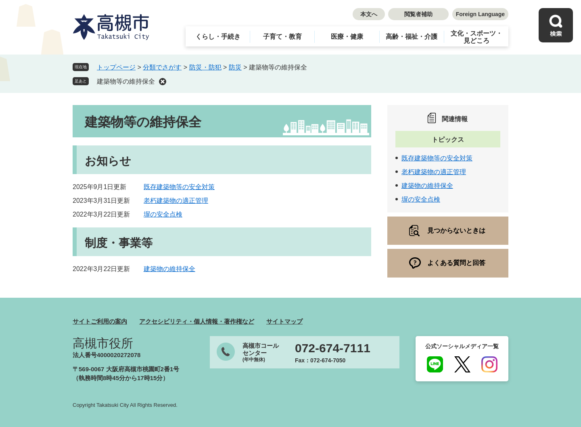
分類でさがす (162, 67)
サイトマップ (284, 321)
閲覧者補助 (418, 14)
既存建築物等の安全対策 (179, 186)
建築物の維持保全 (169, 268)
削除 (162, 81)
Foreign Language (480, 14)
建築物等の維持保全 (126, 81)
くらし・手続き (217, 36)
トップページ (116, 67)
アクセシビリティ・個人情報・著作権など (196, 321)
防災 (235, 67)
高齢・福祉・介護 (411, 36)
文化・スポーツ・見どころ (476, 37)
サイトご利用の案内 (100, 321)
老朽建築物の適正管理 (176, 200)
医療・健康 (347, 36)
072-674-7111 (332, 348)
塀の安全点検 (163, 214)
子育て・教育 (282, 36)
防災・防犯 (205, 67)
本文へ (368, 14)
